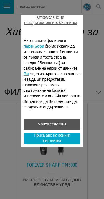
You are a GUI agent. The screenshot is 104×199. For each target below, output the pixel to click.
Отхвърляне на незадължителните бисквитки (50, 20)
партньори (34, 47)
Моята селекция (51, 125)
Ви (26, 74)
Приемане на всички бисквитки (52, 138)
